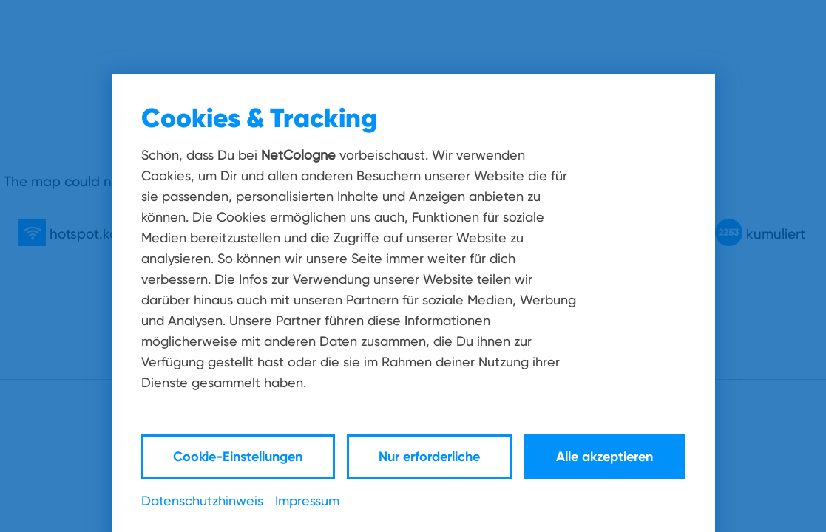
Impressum (307, 500)
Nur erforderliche (429, 456)
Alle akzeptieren (604, 456)
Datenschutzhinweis (202, 500)
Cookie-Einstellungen (237, 456)
